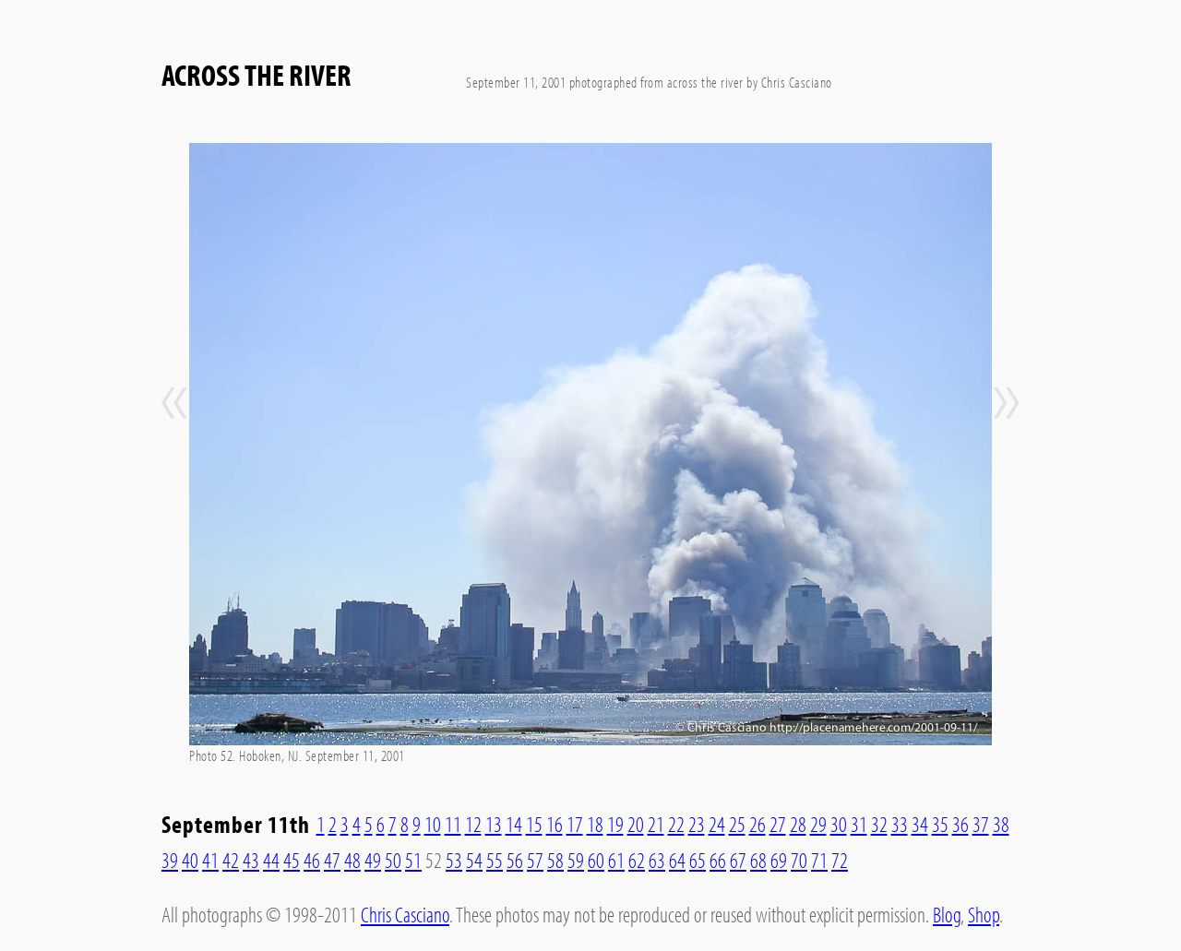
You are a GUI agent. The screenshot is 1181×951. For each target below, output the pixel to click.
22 (676, 824)
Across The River (256, 74)
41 (210, 860)
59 (575, 860)
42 (230, 860)
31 (859, 824)
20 (635, 824)
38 (1001, 824)
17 (575, 824)
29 (818, 824)
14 (514, 824)
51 (413, 860)
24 (717, 824)
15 (534, 824)
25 (737, 824)
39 (169, 860)
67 (738, 860)
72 (839, 860)
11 (453, 824)
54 (474, 860)
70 (799, 860)
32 (879, 824)
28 (798, 824)
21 (656, 824)
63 (657, 860)
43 (251, 860)
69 (778, 860)
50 (393, 860)
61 (616, 860)
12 (473, 824)
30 (838, 824)
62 (636, 860)
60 (596, 860)
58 (555, 860)
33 (899, 824)
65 (697, 860)
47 (332, 860)
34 (920, 824)
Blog (946, 914)
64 (677, 860)
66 (718, 860)
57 (535, 860)
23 (696, 824)
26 (757, 824)
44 (271, 860)
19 (615, 824)
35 (940, 824)
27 (777, 824)
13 (493, 824)
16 (554, 824)
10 (432, 824)
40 (190, 860)
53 (454, 860)
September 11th (235, 824)
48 (352, 860)
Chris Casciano (405, 914)
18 (595, 824)
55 (494, 860)
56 (515, 860)
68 (758, 860)
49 (372, 860)
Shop (983, 914)
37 (980, 824)
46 (312, 860)
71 (819, 860)
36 (960, 824)
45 (291, 860)
